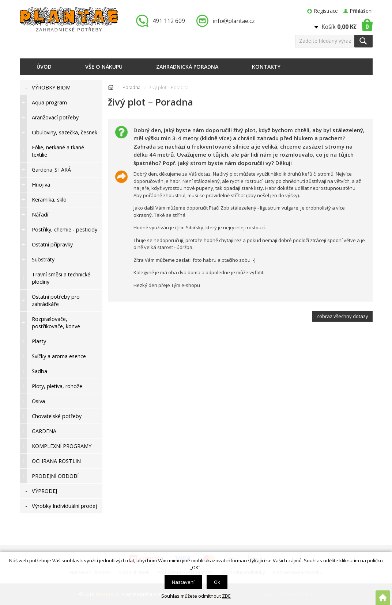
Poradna (131, 87)
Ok (217, 582)
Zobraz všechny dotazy (342, 316)
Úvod (44, 66)
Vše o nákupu (103, 66)
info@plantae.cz (233, 21)
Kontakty (266, 66)
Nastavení (183, 582)
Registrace (326, 10)
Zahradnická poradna (187, 66)
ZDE (226, 596)
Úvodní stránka (111, 88)
